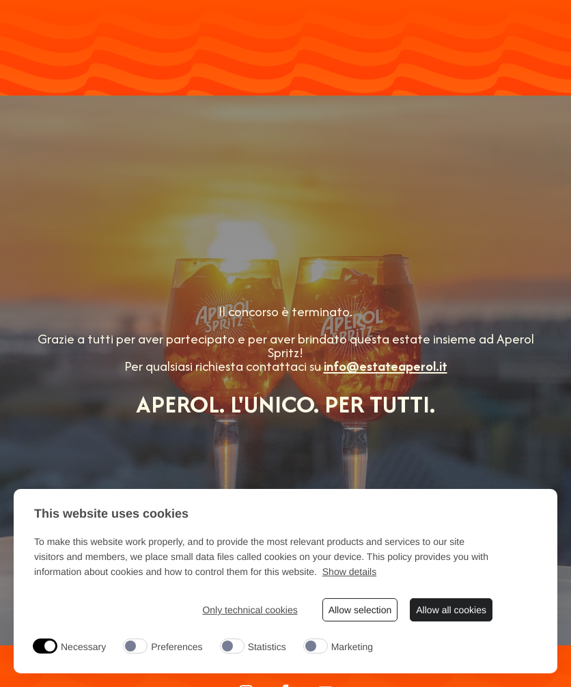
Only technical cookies (249, 609)
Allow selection (360, 609)
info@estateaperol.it (385, 366)
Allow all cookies (451, 609)
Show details (349, 571)
